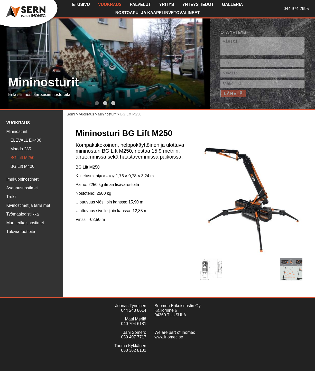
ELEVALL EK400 (26, 140)
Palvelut (140, 4)
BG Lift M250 (22, 157)
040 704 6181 (133, 323)
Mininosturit (16, 131)
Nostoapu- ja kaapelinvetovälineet (157, 13)
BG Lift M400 (22, 166)
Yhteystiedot (198, 4)
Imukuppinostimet (22, 179)
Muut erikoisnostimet (25, 223)
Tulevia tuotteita (20, 231)
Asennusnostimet (22, 188)
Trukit (11, 196)
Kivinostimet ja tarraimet (28, 205)
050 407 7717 (133, 337)
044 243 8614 (133, 310)
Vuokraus (110, 4)
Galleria (232, 4)
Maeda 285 (21, 149)
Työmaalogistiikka (22, 214)
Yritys (166, 4)
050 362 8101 (133, 350)
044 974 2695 (296, 8)
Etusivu (81, 4)
